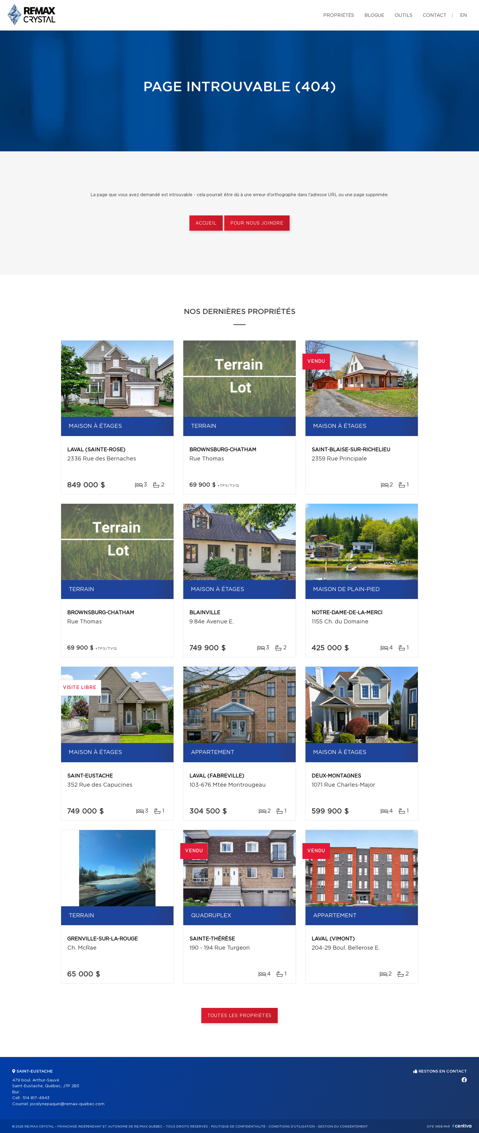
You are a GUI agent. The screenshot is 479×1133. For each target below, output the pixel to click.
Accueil (206, 223)
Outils (403, 15)
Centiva (462, 1126)
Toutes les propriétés (239, 1016)
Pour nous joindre (256, 223)
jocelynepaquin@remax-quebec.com (67, 1104)
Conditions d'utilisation (292, 1126)
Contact (434, 15)
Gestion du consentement (343, 1126)
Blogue (374, 15)
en (463, 15)
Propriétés (338, 15)
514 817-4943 (36, 1098)
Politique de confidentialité (238, 1126)
